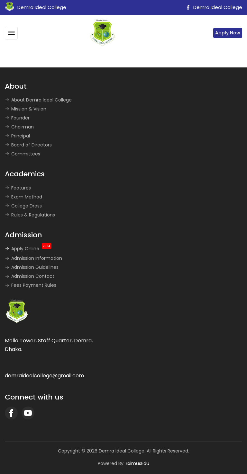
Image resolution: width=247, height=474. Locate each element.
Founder (20, 118)
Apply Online (31, 248)
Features (21, 188)
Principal (20, 136)
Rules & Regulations (33, 215)
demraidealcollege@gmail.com (44, 375)
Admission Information (36, 258)
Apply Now (227, 33)
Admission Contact (32, 276)
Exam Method (26, 197)
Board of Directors (31, 145)
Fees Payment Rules (33, 285)
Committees (25, 154)
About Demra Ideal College (41, 100)
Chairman (22, 127)
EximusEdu (137, 463)
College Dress (26, 206)
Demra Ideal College (213, 7)
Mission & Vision (28, 109)
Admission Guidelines (35, 267)
